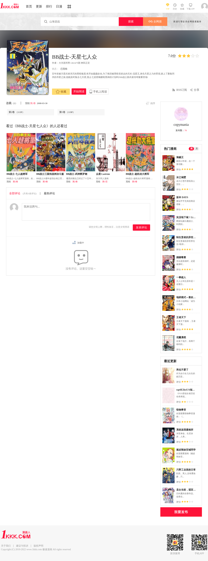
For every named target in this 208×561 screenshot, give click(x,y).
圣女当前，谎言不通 (187, 489)
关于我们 (6, 545)
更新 (39, 6)
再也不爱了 (182, 369)
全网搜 (155, 21)
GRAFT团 (75, 63)
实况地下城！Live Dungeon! (191, 217)
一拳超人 (181, 277)
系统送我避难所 (184, 429)
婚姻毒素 (181, 257)
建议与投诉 (22, 545)
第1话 (104, 181)
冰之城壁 (181, 177)
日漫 (59, 6)
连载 (11, 103)
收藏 (61, 92)
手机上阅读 (100, 91)
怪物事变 (181, 409)
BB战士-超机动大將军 (137, 174)
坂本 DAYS (182, 197)
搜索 (131, 21)
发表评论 (141, 227)
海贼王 (180, 157)
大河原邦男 (64, 63)
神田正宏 (85, 63)
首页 (29, 6)
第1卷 (67, 112)
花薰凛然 (181, 337)
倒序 (152, 103)
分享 (196, 89)
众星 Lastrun (103, 174)
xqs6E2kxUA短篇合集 (188, 389)
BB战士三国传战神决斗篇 (50, 174)
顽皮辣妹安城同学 (186, 449)
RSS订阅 (181, 89)
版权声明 (38, 545)
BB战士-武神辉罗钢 (76, 174)
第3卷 (45, 181)
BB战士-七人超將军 (17, 174)
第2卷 (33, 103)
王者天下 (181, 317)
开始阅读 (78, 91)
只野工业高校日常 (186, 469)
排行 (49, 6)
